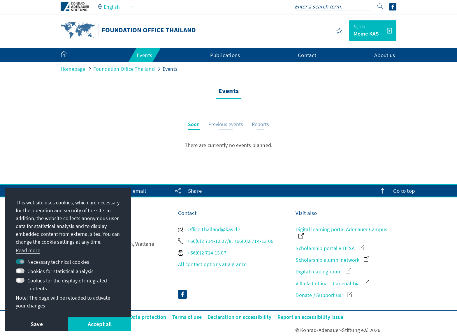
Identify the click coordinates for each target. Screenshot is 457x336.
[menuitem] (70, 55)
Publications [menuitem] (225, 55)
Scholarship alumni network (332, 260)
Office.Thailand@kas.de (209, 229)
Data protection (148, 317)
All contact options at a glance (212, 264)
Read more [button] (28, 250)
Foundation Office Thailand (124, 69)
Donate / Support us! (324, 295)
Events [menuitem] (144, 55)
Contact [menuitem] (307, 55)
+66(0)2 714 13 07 (202, 252)
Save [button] (37, 324)
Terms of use (187, 317)
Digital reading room (323, 271)
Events (170, 69)
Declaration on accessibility (240, 317)
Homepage (73, 69)
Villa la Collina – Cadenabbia (332, 283)
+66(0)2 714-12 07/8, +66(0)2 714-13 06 (225, 241)
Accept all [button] (100, 324)
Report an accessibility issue (310, 317)
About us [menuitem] (384, 55)
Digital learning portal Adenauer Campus (341, 232)
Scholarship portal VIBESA (330, 248)
